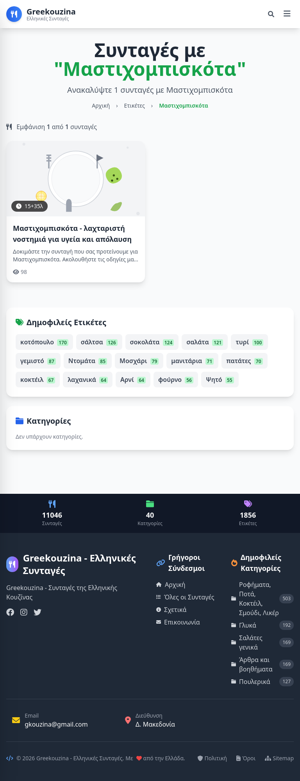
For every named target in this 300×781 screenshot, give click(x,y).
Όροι (245, 758)
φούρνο (175, 379)
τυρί (249, 342)
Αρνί (133, 379)
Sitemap (279, 758)
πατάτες (244, 360)
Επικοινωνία (178, 622)
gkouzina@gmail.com (56, 724)
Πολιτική (212, 758)
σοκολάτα (152, 342)
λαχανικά (88, 379)
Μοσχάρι (139, 360)
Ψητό (220, 379)
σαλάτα (204, 342)
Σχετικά (171, 609)
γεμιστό (38, 360)
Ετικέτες (134, 105)
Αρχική (101, 105)
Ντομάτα (87, 360)
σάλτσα (99, 342)
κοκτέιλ (37, 379)
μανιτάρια (192, 360)
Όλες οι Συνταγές (185, 597)
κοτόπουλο (44, 342)
